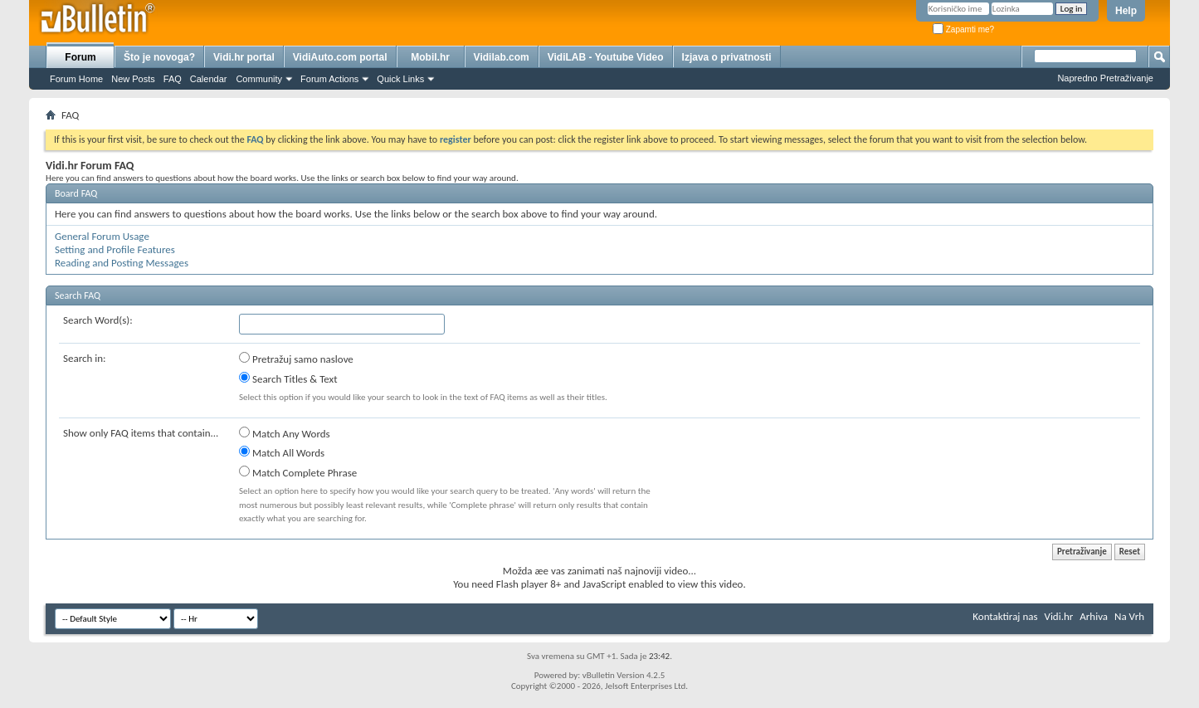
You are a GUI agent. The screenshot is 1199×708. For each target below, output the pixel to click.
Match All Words (281, 452)
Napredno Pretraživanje (1105, 78)
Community (259, 79)
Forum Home (76, 79)
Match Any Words (284, 433)
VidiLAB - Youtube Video (606, 57)
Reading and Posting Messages (121, 262)
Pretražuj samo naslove (296, 358)
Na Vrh (1129, 616)
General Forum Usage (102, 236)
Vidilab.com (501, 57)
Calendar (208, 79)
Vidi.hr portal (244, 57)
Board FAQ (76, 193)
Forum (80, 57)
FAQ (172, 79)
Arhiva (1094, 616)
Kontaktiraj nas (1004, 616)
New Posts (133, 79)
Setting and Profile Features (115, 249)
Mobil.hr (430, 57)
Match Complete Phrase (298, 472)
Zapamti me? (963, 29)
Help (1126, 11)
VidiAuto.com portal (340, 57)
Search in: (84, 358)
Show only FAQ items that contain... (140, 433)
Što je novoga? (159, 57)
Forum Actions (329, 79)
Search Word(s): (98, 320)
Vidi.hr (1059, 616)
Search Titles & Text (288, 378)
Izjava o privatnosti (727, 57)
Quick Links (400, 79)
